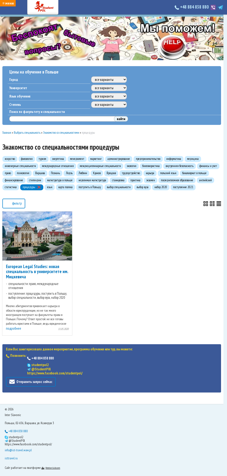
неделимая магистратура (92, 180)
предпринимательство (148, 159)
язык (49, 187)
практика (135, 180)
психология (23, 173)
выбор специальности (119, 187)
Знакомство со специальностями (61, 133)
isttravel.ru (11, 458)
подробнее (13, 328)
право (8, 173)
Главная (6, 133)
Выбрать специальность (27, 133)
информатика (173, 159)
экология (131, 166)
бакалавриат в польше (194, 173)
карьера (150, 173)
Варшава (40, 173)
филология (27, 159)
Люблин (83, 173)
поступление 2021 (183, 187)
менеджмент (77, 159)
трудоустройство (131, 173)
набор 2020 (160, 187)
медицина (193, 159)
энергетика (58, 159)
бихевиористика (151, 166)
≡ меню (8, 3)
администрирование (119, 159)
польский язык (168, 173)
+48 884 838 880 (192, 7)
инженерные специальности (20, 166)
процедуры (29, 187)
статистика (11, 187)
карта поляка (65, 187)
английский (205, 180)
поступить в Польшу (90, 187)
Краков (97, 173)
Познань (55, 173)
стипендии (35, 180)
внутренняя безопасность (179, 166)
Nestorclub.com (52, 468)
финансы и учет (208, 166)
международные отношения (58, 166)
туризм (42, 159)
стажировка (118, 180)
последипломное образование (177, 180)
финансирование (14, 180)
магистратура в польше (60, 180)
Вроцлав (111, 173)
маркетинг (96, 159)
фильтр (14, 203)
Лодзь (69, 173)
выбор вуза (142, 187)
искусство (10, 159)
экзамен (150, 180)
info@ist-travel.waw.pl (18, 450)
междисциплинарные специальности (100, 166)
